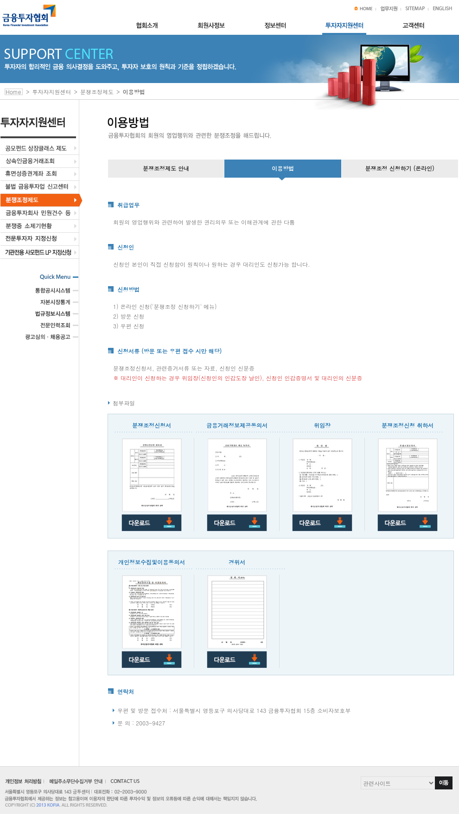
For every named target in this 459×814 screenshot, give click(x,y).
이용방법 (283, 168)
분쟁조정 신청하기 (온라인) (399, 168)
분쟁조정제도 (97, 92)
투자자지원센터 (51, 92)
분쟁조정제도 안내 (166, 168)
